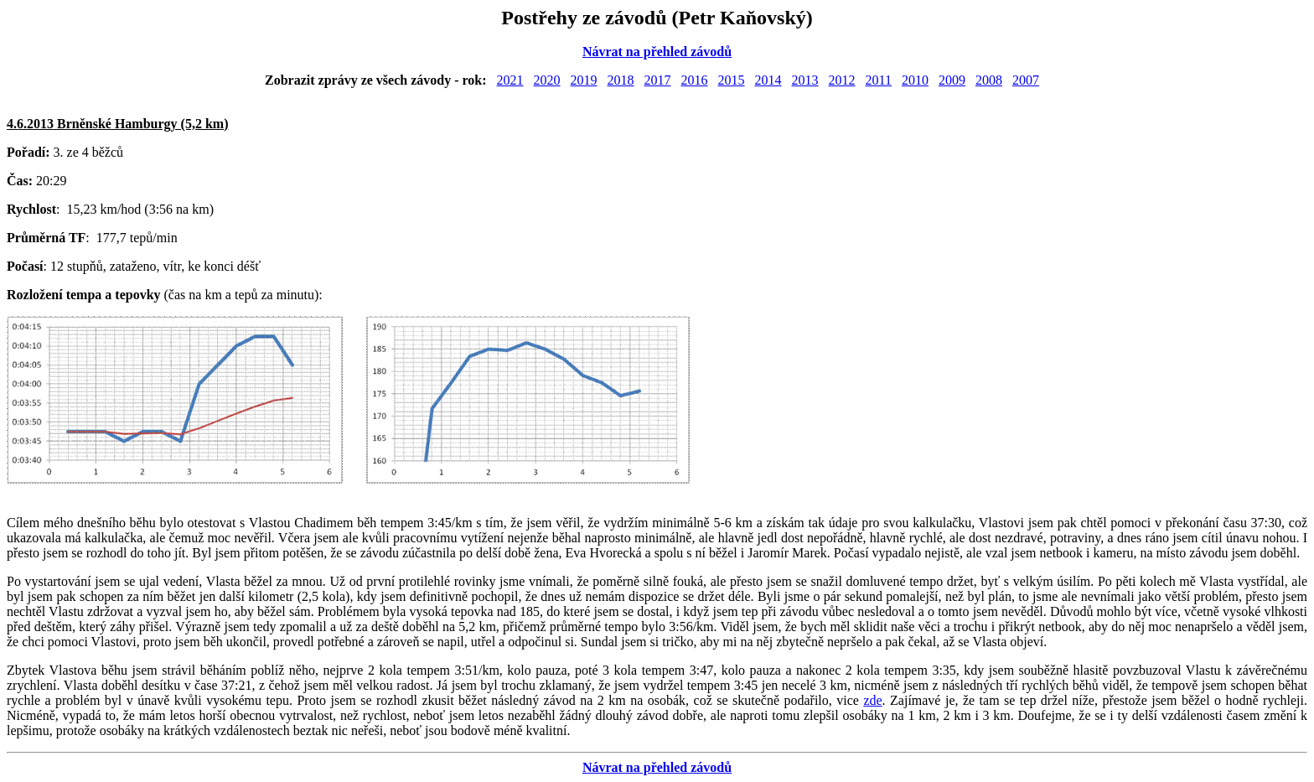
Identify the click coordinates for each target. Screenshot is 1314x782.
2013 (805, 80)
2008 (988, 80)
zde (872, 700)
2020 (547, 80)
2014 (768, 80)
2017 (657, 80)
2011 (879, 80)
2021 (510, 80)
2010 (915, 80)
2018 (621, 80)
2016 (694, 80)
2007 (1025, 80)
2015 (731, 80)
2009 (952, 80)
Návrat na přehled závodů (657, 51)
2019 (584, 80)
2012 (842, 80)
